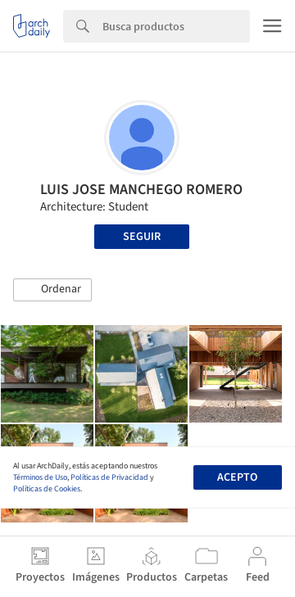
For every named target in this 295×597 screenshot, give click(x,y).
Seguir (142, 236)
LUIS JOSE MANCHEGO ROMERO (141, 189)
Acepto (237, 477)
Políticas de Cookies (46, 489)
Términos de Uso (40, 477)
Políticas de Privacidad (109, 477)
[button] (52, 289)
